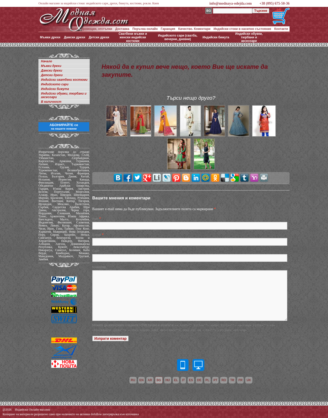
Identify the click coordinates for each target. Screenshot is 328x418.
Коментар (99, 267)
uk (249, 380)
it (183, 380)
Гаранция (168, 29)
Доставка (122, 29)
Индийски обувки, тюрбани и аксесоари (249, 37)
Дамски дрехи (74, 37)
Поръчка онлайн (145, 29)
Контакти (281, 29)
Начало (71, 29)
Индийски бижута (215, 37)
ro (223, 380)
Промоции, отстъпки (96, 29)
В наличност (51, 102)
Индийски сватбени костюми (64, 80)
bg (159, 380)
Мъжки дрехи (50, 37)
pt (215, 380)
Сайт (95, 251)
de (199, 380)
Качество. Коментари (194, 29)
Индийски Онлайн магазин (32, 409)
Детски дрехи (99, 37)
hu (168, 380)
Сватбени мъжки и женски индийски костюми (133, 37)
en (141, 380)
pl (207, 380)
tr (232, 380)
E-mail (96, 235)
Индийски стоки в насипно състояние (242, 29)
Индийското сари (54, 84)
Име (95, 219)
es (191, 380)
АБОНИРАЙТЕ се (63, 126)
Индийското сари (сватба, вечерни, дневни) (177, 37)
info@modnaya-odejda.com (230, 3)
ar (150, 380)
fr (240, 380)
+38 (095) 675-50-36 (274, 3)
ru (133, 380)
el (176, 380)
